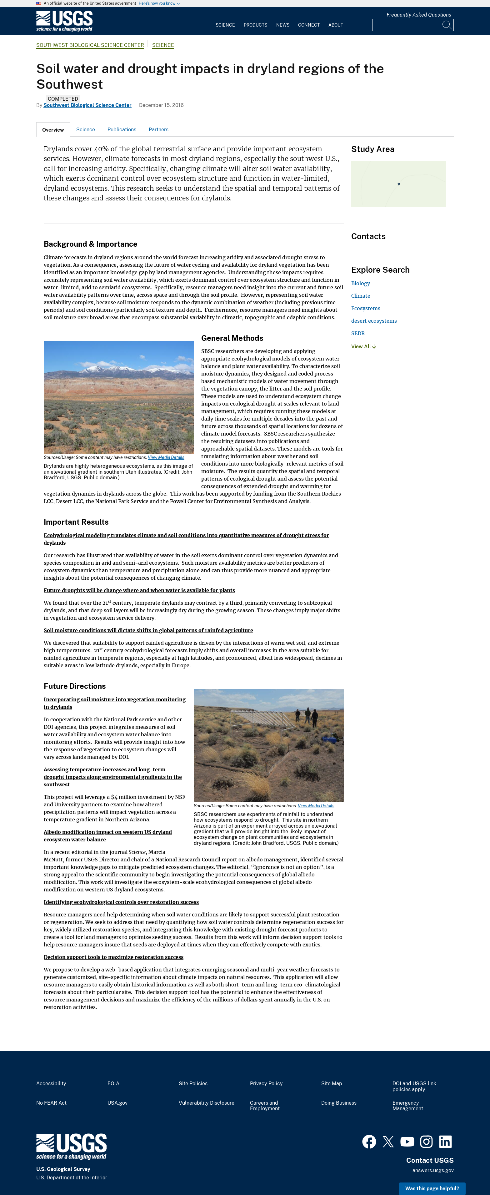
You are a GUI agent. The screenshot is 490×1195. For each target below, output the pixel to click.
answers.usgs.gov (433, 1170)
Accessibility (51, 1084)
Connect (309, 25)
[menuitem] (225, 21)
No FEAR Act (51, 1103)
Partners (158, 130)
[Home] (64, 30)
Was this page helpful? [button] (432, 1189)
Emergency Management (407, 1106)
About (335, 25)
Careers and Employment (265, 1106)
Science (225, 25)
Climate (360, 296)
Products (255, 25)
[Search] (447, 25)
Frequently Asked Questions (419, 15)
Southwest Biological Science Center (90, 45)
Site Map (331, 1084)
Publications (122, 130)
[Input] (413, 25)
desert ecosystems (374, 321)
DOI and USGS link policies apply (414, 1086)
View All (363, 347)
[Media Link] (119, 398)
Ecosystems (365, 308)
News (282, 25)
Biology (360, 283)
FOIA (113, 1084)
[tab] (53, 129)
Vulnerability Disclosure (206, 1103)
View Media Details (166, 457)
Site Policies (193, 1084)
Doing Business (339, 1103)
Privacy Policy (266, 1084)
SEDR (358, 333)
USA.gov (118, 1103)
